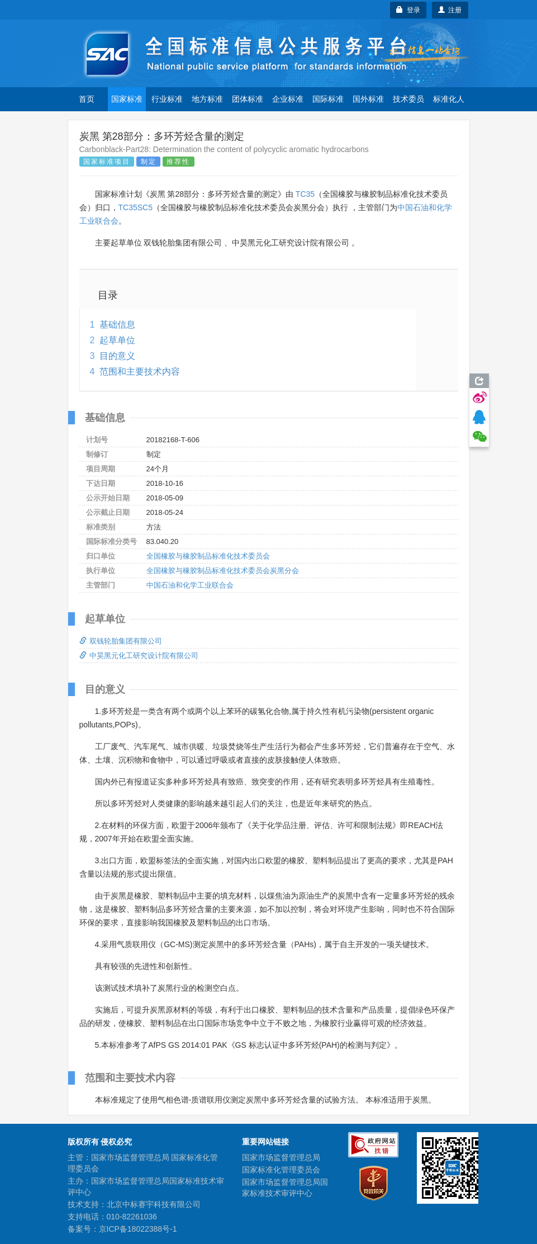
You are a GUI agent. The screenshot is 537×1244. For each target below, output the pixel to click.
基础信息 (117, 324)
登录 (408, 10)
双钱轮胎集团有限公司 (120, 641)
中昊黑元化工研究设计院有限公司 (138, 655)
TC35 (305, 194)
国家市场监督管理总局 (281, 1157)
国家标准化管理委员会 (281, 1169)
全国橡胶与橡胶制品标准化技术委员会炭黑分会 (222, 570)
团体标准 (247, 98)
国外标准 (368, 98)
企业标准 (287, 98)
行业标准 (167, 98)
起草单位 (117, 340)
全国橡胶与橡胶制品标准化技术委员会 (208, 556)
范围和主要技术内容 (139, 371)
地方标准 (207, 98)
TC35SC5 (135, 207)
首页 (86, 98)
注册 (450, 10)
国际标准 (328, 98)
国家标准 (126, 98)
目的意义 (117, 356)
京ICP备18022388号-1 (138, 1228)
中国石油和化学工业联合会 (190, 585)
